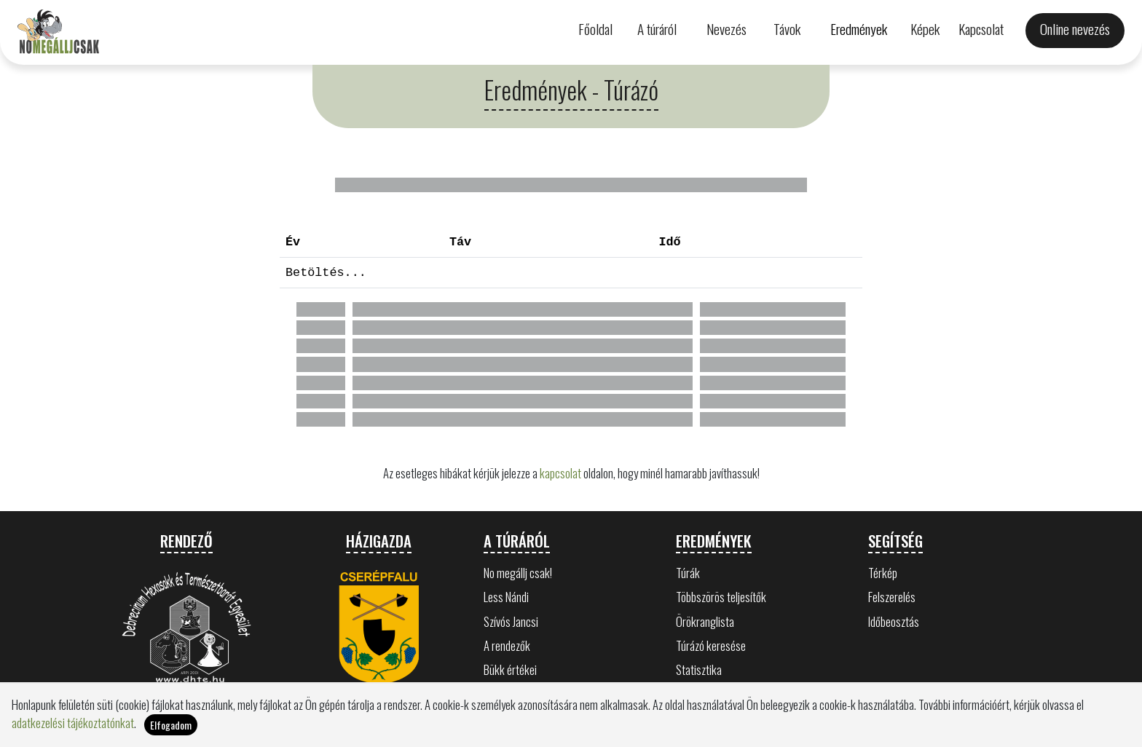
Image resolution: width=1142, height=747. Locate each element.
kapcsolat (560, 473)
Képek (925, 28)
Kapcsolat (981, 28)
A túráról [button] (657, 28)
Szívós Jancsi (511, 621)
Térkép (882, 573)
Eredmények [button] (858, 28)
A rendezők (507, 645)
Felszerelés (891, 597)
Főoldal (595, 28)
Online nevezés (1075, 28)
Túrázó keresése (711, 645)
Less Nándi (506, 597)
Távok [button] (786, 28)
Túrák (688, 573)
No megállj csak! (518, 573)
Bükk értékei (510, 669)
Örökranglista (705, 621)
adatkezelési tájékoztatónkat (73, 723)
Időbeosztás (893, 621)
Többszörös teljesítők (721, 597)
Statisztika (699, 669)
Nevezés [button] (726, 28)
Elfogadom (171, 724)
